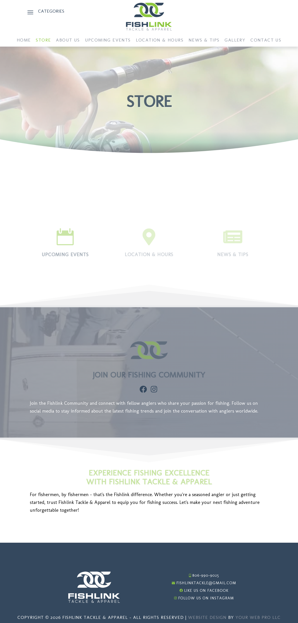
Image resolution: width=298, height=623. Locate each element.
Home (24, 40)
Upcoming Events (108, 40)
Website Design (207, 617)
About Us (68, 40)
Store (43, 40)
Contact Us (265, 40)
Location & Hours (159, 40)
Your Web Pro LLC (258, 617)
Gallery (234, 40)
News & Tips (204, 40)
